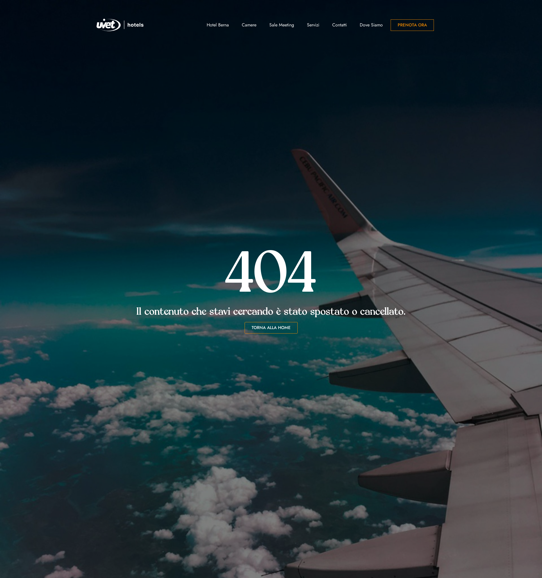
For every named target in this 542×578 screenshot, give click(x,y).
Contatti (339, 25)
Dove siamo (371, 25)
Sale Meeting (281, 25)
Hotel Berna (218, 25)
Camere (249, 25)
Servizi (313, 25)
